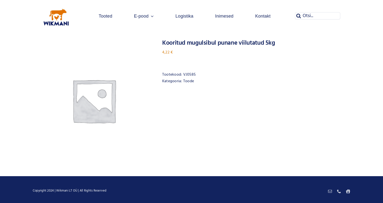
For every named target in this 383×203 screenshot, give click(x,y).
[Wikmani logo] (56, 4)
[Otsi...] (317, 16)
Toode (188, 81)
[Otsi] (298, 16)
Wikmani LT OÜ (66, 190)
